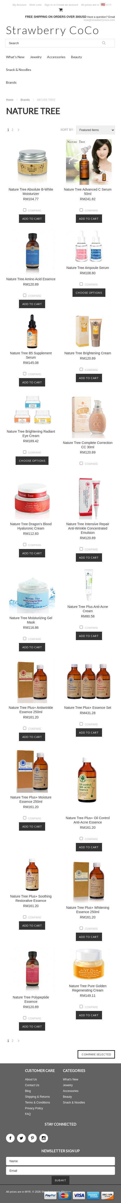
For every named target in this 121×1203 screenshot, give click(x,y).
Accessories (56, 57)
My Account (19, 4)
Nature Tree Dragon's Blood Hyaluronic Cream (31, 526)
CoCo (52, 30)
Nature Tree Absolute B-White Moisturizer (31, 191)
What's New (15, 57)
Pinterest (32, 1138)
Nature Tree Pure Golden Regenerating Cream (87, 988)
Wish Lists (35, 4)
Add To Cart (32, 218)
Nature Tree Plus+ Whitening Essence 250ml (87, 910)
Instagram (43, 1138)
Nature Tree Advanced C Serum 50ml (87, 191)
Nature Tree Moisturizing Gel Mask (31, 620)
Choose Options (89, 292)
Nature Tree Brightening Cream (87, 353)
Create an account (67, 4)
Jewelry (36, 57)
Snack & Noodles (18, 70)
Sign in (48, 4)
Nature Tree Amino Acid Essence (30, 279)
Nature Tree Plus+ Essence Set (87, 708)
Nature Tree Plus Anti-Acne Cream (87, 609)
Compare (34, 210)
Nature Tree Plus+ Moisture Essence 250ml (30, 799)
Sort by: (67, 129)
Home (9, 99)
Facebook (10, 1138)
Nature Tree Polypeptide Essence (31, 999)
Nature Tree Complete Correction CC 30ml (87, 445)
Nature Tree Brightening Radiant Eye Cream (31, 434)
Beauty (76, 57)
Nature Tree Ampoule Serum (88, 268)
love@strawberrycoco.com (99, 20)
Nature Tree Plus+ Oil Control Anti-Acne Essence (88, 820)
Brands (11, 82)
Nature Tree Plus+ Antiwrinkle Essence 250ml (31, 710)
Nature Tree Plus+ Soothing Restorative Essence (30, 898)
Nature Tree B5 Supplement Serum (31, 355)
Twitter (21, 1138)
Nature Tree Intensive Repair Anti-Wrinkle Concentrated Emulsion (87, 528)
